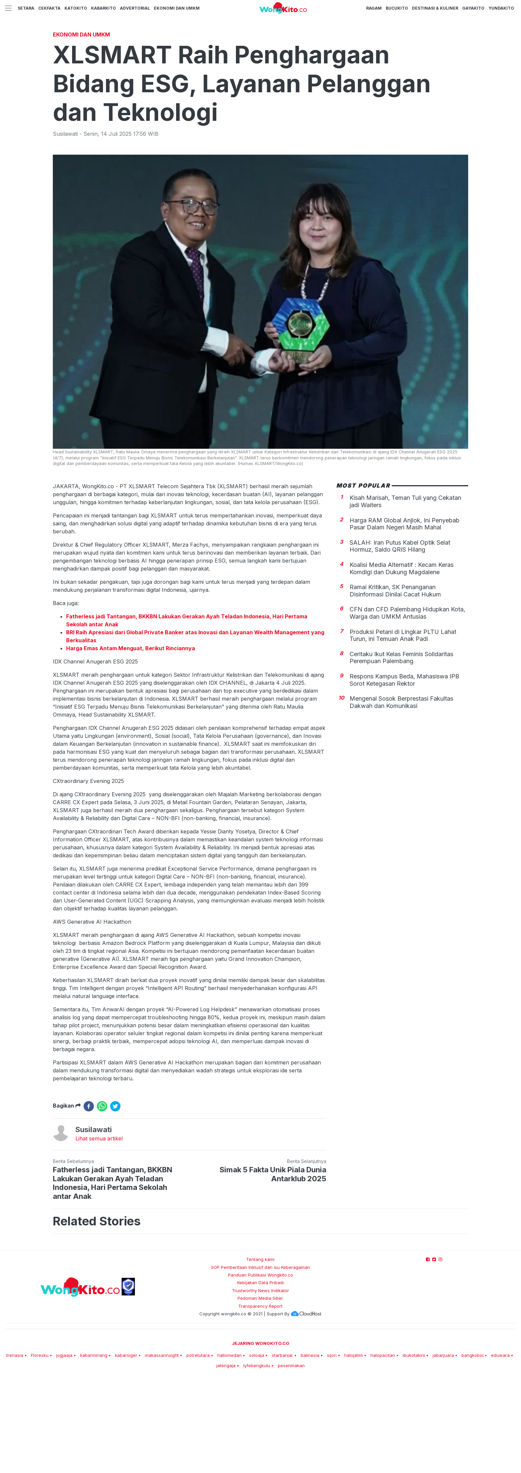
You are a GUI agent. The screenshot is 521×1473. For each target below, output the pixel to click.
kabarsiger (126, 1448)
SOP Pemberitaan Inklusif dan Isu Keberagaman (260, 1360)
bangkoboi (472, 1448)
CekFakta (49, 8)
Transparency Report (260, 1399)
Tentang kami (260, 1352)
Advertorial (135, 8)
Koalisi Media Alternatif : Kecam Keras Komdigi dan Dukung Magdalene (402, 661)
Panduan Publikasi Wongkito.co (260, 1367)
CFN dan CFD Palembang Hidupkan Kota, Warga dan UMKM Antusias (407, 706)
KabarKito (103, 8)
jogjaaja (64, 1448)
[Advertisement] (260, 78)
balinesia (310, 1448)
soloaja (256, 1448)
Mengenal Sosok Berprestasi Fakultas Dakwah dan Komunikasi (401, 795)
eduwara (500, 1448)
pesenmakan (291, 1458)
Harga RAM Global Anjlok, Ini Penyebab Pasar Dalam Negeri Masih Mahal (405, 617)
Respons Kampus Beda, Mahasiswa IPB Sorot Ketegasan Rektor (404, 773)
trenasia (14, 1448)
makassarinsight (162, 1448)
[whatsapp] (102, 1199)
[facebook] (88, 1199)
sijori (332, 1448)
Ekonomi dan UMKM (177, 8)
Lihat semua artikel (99, 1231)
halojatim (353, 1448)
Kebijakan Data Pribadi (260, 1375)
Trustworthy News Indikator (260, 1383)
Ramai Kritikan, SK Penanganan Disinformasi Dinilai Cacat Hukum (395, 683)
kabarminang (93, 1448)
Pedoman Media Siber (260, 1391)
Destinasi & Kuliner (435, 8)
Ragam (374, 8)
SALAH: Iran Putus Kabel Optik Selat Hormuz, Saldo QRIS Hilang (400, 639)
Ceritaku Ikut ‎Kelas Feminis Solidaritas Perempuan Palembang (401, 750)
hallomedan (229, 1448)
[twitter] (115, 1199)
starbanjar (282, 1448)
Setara (26, 8)
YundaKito (501, 8)
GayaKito (473, 8)
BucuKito (397, 8)
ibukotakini (414, 1448)
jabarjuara (443, 1448)
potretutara (198, 1448)
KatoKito (75, 8)
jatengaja (226, 1458)
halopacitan (382, 1448)
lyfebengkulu (256, 1458)
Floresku (40, 1448)
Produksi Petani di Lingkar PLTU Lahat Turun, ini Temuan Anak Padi (403, 728)
